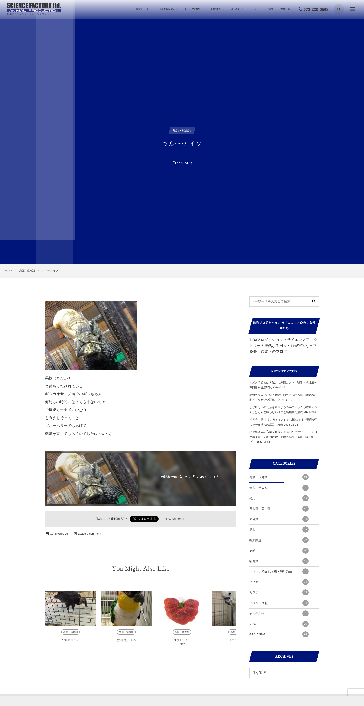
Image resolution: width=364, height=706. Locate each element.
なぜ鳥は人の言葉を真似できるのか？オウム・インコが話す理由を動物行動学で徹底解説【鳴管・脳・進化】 (283, 436)
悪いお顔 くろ (126, 643)
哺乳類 (279, 561)
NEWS (279, 624)
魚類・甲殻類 (279, 488)
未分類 (279, 519)
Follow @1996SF (174, 518)
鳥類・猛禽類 (70, 636)
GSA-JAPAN (279, 634)
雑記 (279, 498)
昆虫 (279, 529)
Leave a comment (89, 533)
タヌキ (279, 582)
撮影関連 (279, 540)
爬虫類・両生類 (279, 509)
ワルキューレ (70, 643)
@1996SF (117, 518)
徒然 (279, 551)
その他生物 (279, 613)
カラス (279, 592)
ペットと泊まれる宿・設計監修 (279, 571)
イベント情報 (279, 603)
